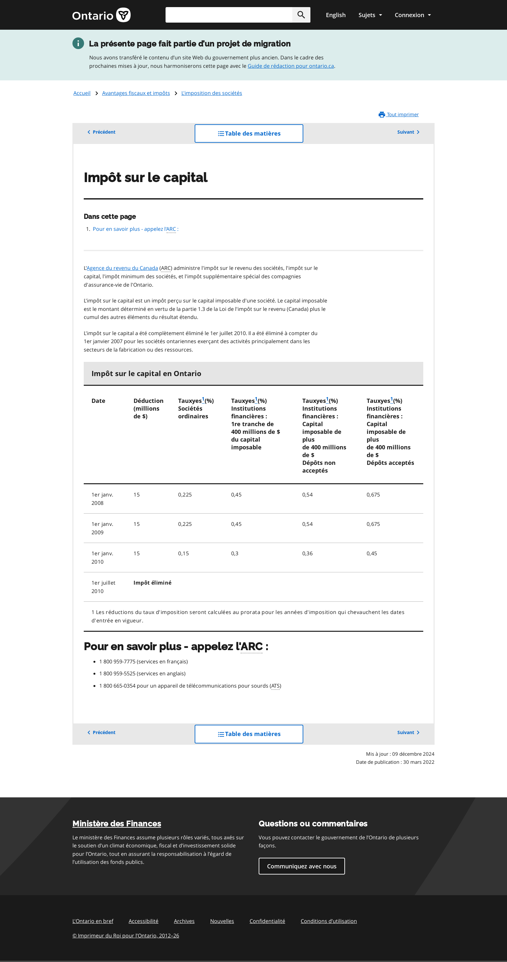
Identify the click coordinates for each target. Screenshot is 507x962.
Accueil (82, 93)
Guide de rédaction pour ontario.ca (291, 65)
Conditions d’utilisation (329, 921)
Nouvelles (222, 921)
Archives (184, 921)
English (336, 15)
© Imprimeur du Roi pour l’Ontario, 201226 (125, 935)
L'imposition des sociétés (211, 93)
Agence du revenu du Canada (122, 267)
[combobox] (238, 15)
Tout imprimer (398, 114)
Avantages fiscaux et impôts (136, 93)
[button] (301, 15)
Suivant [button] (409, 132)
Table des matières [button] (260, 136)
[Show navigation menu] (370, 15)
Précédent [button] (100, 132)
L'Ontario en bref (92, 921)
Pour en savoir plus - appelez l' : (135, 229)
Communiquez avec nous (302, 866)
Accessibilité (143, 921)
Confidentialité (267, 921)
